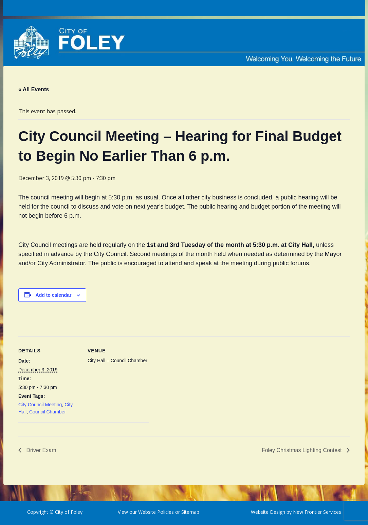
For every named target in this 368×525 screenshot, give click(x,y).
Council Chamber (47, 411)
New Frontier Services (317, 512)
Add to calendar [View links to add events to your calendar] (54, 295)
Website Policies (156, 512)
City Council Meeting (40, 404)
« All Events (33, 89)
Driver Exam (40, 450)
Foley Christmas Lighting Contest (302, 450)
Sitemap (189, 512)
